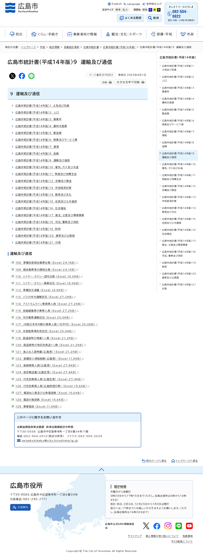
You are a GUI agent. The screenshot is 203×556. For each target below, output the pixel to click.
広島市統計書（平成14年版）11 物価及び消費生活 (46, 174)
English (117, 4)
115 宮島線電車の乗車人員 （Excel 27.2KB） (47, 310)
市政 (42, 47)
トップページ (28, 47)
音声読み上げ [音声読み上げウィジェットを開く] (154, 4)
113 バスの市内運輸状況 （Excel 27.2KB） (45, 297)
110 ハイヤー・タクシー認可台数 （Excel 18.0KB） (49, 276)
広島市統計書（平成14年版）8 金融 (37, 153)
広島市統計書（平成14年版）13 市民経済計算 (43, 187)
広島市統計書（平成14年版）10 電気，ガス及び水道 (47, 167)
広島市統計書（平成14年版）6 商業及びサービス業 (46, 139)
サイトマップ (135, 536)
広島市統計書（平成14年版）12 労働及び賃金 (43, 181)
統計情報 (54, 47)
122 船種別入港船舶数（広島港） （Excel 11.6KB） (49, 358)
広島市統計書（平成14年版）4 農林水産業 (41, 126)
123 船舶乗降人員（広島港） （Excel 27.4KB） (47, 365)
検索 (156, 17)
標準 (118, 9)
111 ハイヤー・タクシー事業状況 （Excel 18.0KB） (48, 283)
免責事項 (188, 536)
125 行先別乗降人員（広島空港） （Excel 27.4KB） (50, 379)
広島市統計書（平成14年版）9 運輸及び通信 (42, 160)
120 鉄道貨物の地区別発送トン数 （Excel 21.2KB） (50, 345)
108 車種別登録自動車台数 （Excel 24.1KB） (46, 262)
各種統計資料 (71, 47)
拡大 (125, 9)
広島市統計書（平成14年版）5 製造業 (38, 133)
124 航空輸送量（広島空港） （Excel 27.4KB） (47, 372)
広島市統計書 (91, 47)
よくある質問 (133, 17)
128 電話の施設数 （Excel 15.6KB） (41, 399)
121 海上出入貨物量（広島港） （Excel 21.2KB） (48, 351)
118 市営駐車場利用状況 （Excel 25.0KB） (45, 331)
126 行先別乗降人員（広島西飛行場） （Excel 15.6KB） (52, 386)
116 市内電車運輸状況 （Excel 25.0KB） (44, 317)
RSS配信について (182, 541)
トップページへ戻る (187, 461)
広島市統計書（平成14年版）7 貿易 (37, 146)
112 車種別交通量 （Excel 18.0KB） (41, 290)
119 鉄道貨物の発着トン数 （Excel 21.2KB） (46, 338)
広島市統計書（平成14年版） (119, 47)
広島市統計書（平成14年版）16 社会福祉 (40, 208)
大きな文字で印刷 (128, 82)
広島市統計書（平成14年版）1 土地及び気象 (42, 105)
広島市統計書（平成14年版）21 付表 (38, 242)
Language (133, 4)
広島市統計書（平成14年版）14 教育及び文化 (43, 194)
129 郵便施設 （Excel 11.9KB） (38, 406)
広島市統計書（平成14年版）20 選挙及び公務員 (45, 235)
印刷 (104, 82)
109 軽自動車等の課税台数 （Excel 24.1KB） (46, 269)
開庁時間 (120, 486)
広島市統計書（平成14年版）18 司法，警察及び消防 (47, 222)
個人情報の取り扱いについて (162, 536)
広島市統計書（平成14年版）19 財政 (38, 229)
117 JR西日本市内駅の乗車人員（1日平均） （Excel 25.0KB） (56, 324)
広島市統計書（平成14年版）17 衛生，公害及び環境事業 (49, 215)
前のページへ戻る (156, 461)
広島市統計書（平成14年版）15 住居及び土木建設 (46, 201)
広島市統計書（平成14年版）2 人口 (37, 112)
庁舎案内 (23, 507)
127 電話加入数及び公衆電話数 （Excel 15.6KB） (49, 393)
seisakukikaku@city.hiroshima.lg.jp (50, 440)
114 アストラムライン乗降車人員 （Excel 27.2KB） (49, 304)
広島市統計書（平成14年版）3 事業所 (38, 119)
